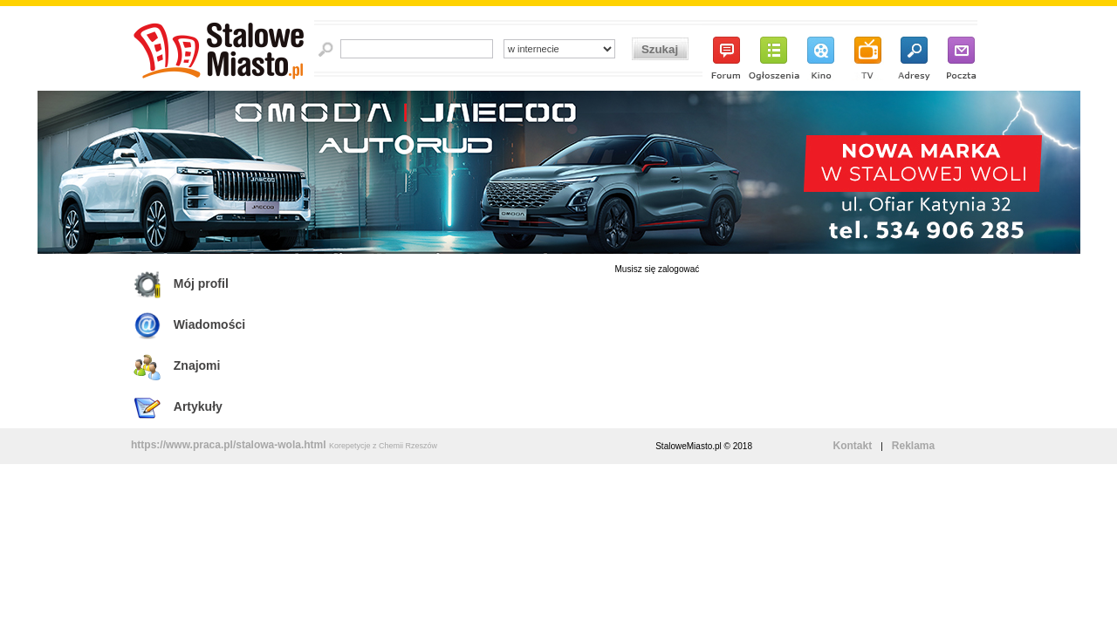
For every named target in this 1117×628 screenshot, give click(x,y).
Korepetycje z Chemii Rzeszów (383, 445)
